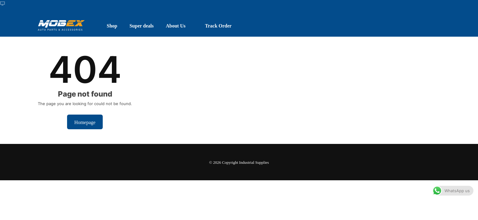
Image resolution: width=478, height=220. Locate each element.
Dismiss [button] (360, 209)
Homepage (84, 121)
